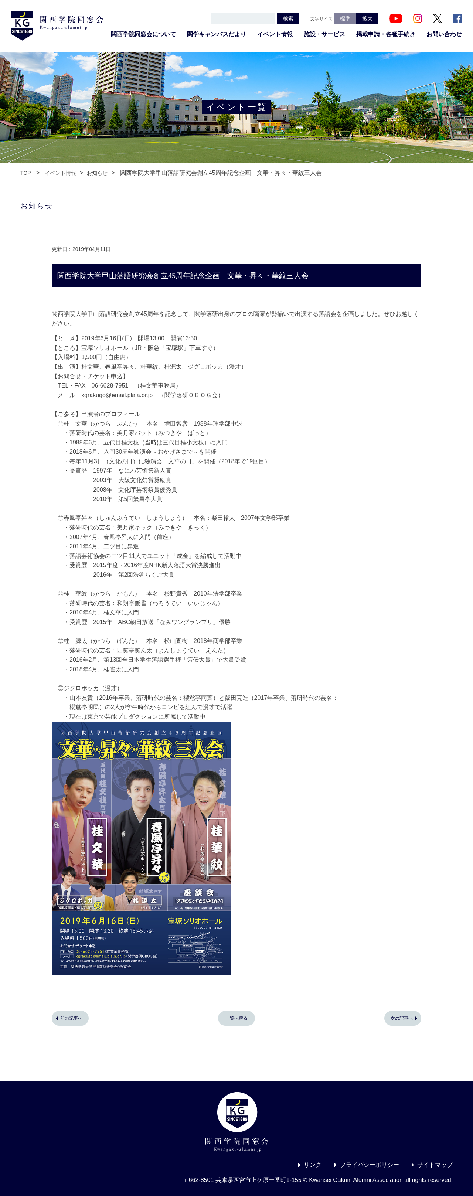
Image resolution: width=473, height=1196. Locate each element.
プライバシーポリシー (369, 1165)
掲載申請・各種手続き (385, 34)
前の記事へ (71, 1018)
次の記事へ (402, 1018)
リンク (312, 1165)
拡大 (367, 18)
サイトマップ (435, 1165)
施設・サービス (324, 34)
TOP (25, 173)
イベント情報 (275, 34)
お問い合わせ (444, 34)
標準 (345, 18)
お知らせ (97, 173)
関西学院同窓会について (143, 34)
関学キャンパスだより (216, 34)
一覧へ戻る (236, 1018)
